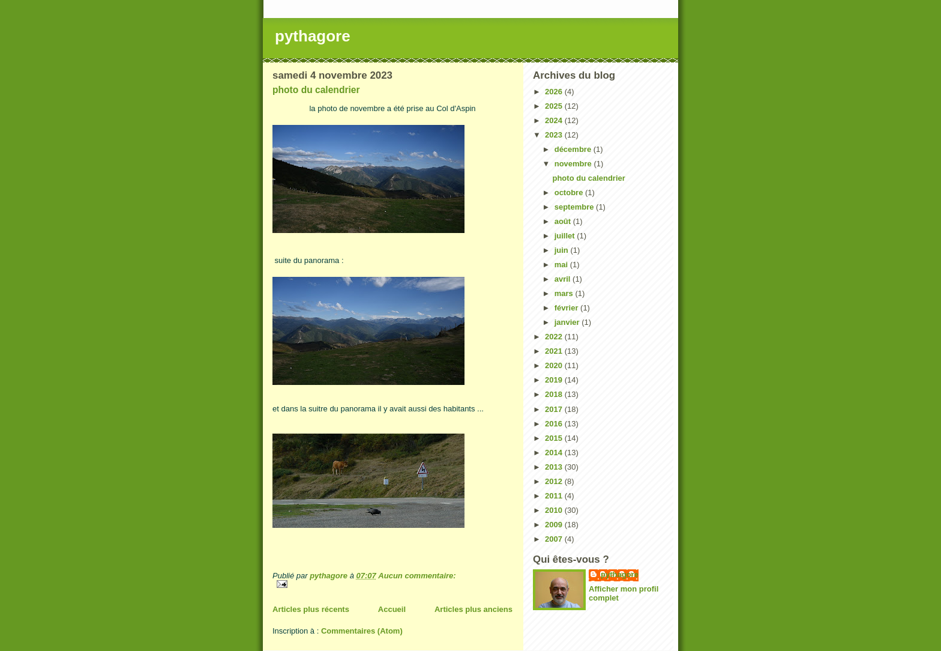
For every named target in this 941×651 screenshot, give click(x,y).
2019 (555, 379)
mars (565, 293)
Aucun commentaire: (416, 575)
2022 (555, 336)
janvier (568, 322)
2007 (555, 539)
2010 (555, 510)
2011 (555, 495)
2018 (555, 394)
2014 (555, 452)
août (564, 221)
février (567, 307)
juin (563, 250)
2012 (555, 481)
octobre (570, 192)
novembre (574, 163)
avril (564, 278)
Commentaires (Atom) (362, 630)
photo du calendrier (316, 90)
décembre (574, 149)
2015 (555, 438)
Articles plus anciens (473, 609)
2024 (555, 120)
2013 (555, 466)
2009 (555, 524)
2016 (555, 423)
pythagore (312, 36)
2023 (555, 134)
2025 (555, 106)
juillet (566, 235)
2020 (555, 365)
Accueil (392, 609)
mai (562, 264)
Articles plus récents (310, 609)
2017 (555, 409)
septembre (575, 206)
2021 (555, 351)
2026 (555, 91)
